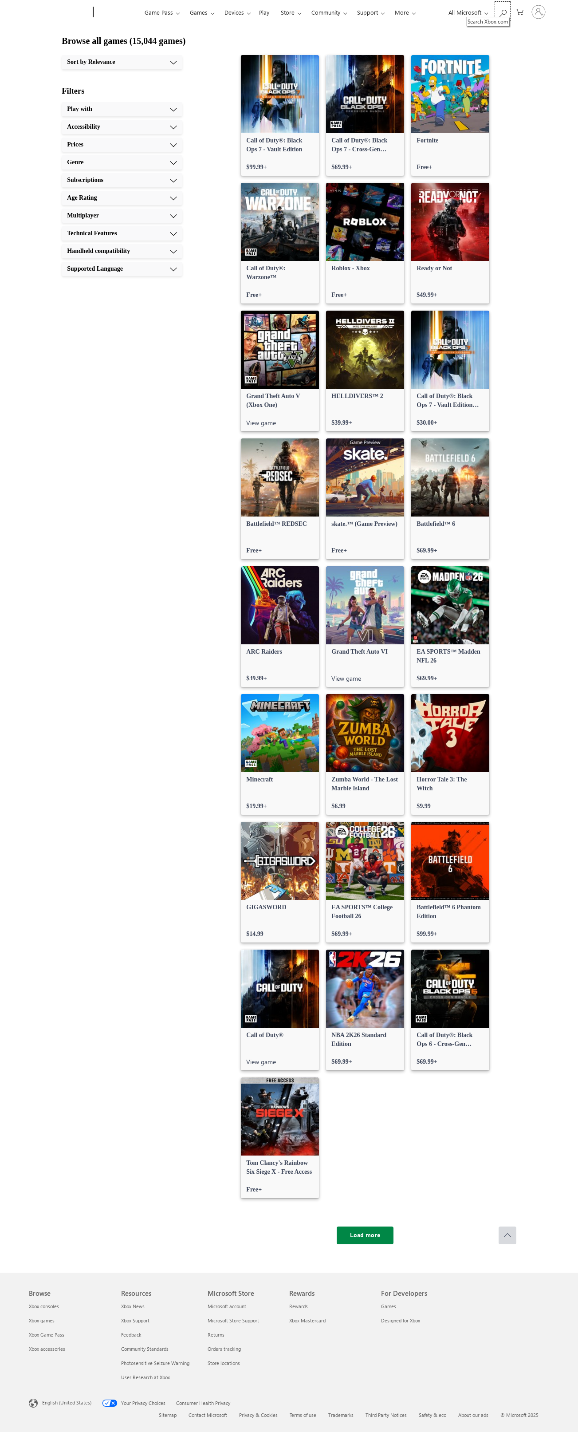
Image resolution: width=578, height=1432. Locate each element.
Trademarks (341, 1415)
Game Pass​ (159, 12)
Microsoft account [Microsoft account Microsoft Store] (227, 1306)
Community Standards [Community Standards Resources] (145, 1349)
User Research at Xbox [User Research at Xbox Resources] (145, 1377)
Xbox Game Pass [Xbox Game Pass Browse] (46, 1334)
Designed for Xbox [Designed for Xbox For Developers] (400, 1320)
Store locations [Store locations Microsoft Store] (224, 1363)
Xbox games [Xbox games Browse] (42, 1320)
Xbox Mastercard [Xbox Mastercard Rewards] (307, 1320)
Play (264, 12)
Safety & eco (432, 1415)
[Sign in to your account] (538, 12)
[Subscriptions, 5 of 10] (122, 180)
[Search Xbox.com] (503, 11)
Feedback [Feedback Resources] (131, 1334)
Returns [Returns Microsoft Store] (216, 1334)
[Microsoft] (59, 12)
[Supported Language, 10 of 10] (122, 269)
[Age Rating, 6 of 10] (122, 198)
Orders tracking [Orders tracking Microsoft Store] (224, 1349)
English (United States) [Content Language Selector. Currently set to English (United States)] (66, 1402)
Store (288, 12)
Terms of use (303, 1415)
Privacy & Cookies (258, 1415)
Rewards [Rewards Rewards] (298, 1306)
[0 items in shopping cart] (519, 11)
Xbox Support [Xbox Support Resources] (135, 1320)
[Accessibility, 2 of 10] (122, 127)
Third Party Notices (386, 1415)
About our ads (473, 1415)
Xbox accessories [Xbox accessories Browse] (47, 1349)
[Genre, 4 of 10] (122, 162)
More (402, 12)
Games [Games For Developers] (388, 1306)
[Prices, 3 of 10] (122, 145)
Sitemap (168, 1415)
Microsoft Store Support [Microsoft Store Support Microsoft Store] (233, 1320)
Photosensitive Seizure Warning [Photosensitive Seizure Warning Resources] (155, 1363)
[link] (280, 115)
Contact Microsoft (208, 1415)
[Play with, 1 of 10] (122, 109)
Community (325, 12)
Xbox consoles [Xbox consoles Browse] (44, 1306)
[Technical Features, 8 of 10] (122, 233)
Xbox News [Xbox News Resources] (133, 1306)
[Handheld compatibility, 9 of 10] (122, 251)
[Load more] (365, 1235)
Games (199, 12)
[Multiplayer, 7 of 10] (122, 216)
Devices (234, 12)
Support (367, 12)
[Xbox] (118, 12)
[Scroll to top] (507, 1235)
